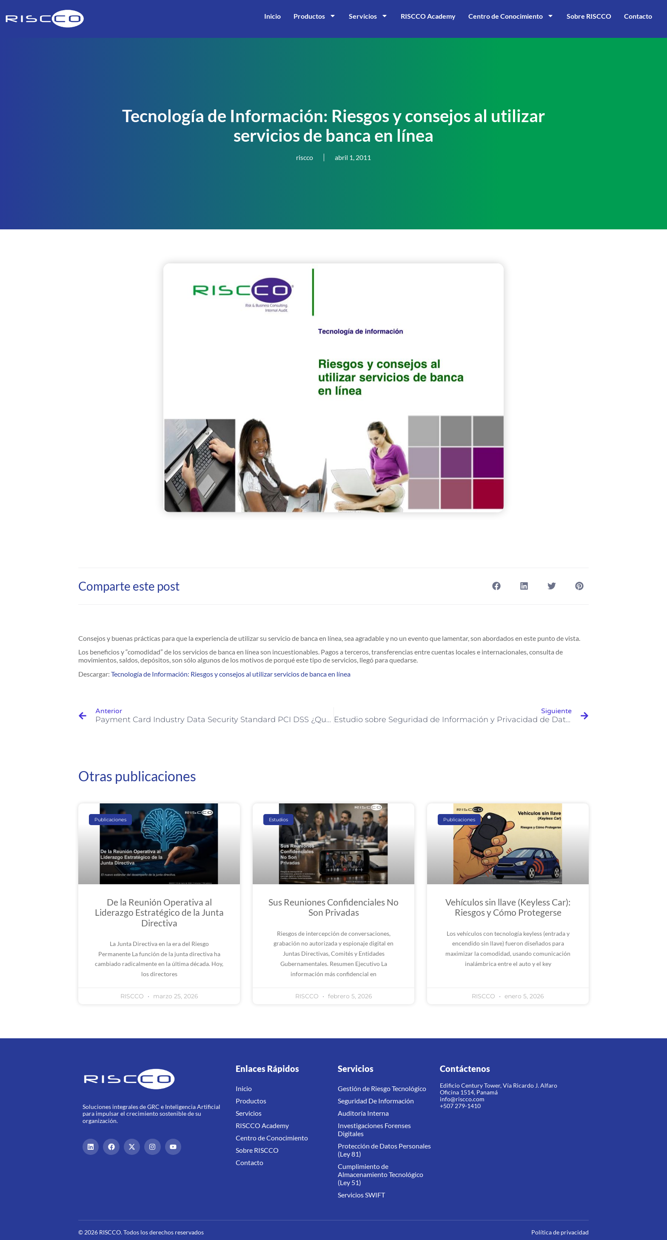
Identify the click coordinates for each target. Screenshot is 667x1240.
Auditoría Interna (363, 1113)
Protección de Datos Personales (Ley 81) (384, 1150)
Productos (315, 15)
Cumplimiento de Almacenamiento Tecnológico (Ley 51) (380, 1174)
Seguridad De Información (376, 1101)
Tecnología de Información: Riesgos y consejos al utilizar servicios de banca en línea (231, 674)
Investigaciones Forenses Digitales (374, 1129)
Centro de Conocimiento (511, 15)
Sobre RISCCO (589, 16)
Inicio (272, 16)
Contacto (638, 16)
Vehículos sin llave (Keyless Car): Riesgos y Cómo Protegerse (507, 907)
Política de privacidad (560, 1232)
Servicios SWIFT (361, 1195)
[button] (496, 586)
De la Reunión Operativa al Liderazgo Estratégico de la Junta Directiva (159, 912)
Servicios (368, 15)
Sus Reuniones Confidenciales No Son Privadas (333, 907)
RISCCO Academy (428, 16)
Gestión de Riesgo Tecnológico (382, 1088)
